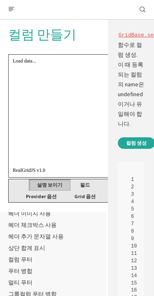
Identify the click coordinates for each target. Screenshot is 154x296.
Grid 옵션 (85, 196)
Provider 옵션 (41, 196)
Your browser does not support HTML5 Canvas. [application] (77, 116)
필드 (85, 185)
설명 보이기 (49, 185)
